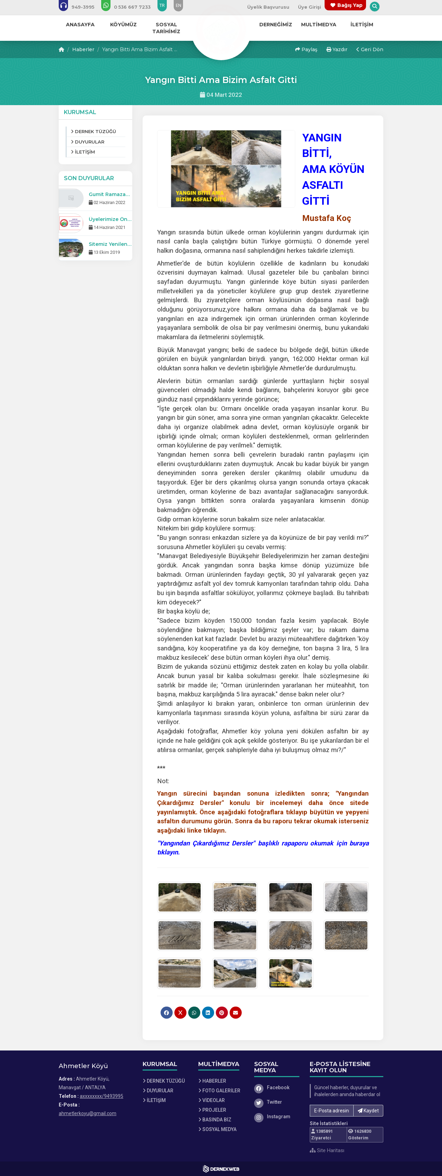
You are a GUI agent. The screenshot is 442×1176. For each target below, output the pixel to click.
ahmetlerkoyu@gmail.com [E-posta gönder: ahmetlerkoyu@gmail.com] (87, 1113)
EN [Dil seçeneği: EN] (178, 5)
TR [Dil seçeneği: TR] (162, 5)
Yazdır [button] (336, 49)
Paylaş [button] (306, 49)
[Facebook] (277, 1087)
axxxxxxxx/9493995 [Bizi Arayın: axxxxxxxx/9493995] (101, 1096)
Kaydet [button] (368, 1110)
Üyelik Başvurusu (268, 7)
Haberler (83, 49)
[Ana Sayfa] (221, 29)
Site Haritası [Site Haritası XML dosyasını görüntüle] (327, 1150)
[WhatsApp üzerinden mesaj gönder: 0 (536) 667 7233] (130, 7)
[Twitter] (277, 1102)
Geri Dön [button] (369, 49)
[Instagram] (277, 1116)
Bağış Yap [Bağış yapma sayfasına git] (350, 5)
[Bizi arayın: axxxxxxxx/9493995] (81, 7)
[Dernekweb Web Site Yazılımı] (221, 1169)
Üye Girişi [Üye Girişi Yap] (309, 7)
